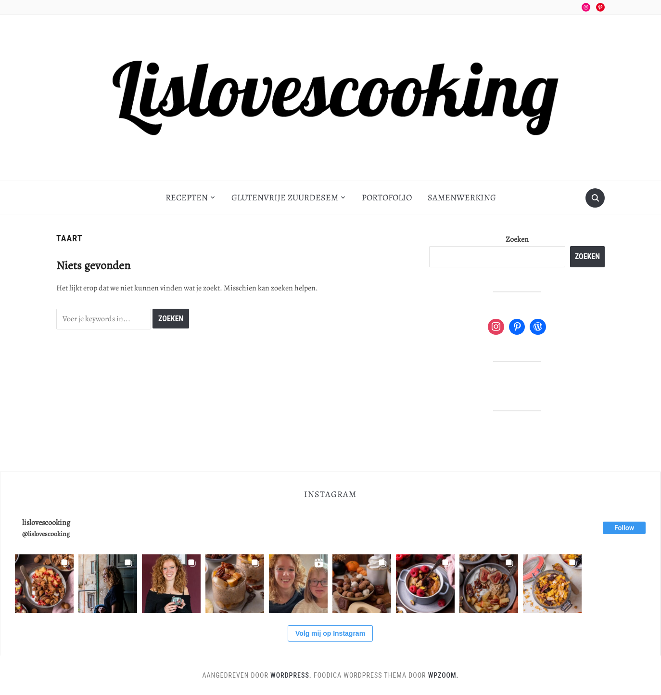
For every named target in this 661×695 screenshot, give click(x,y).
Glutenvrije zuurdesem (284, 197)
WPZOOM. (443, 675)
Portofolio (387, 197)
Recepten (186, 197)
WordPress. (291, 675)
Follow (624, 528)
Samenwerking (462, 197)
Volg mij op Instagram (330, 633)
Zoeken (517, 239)
